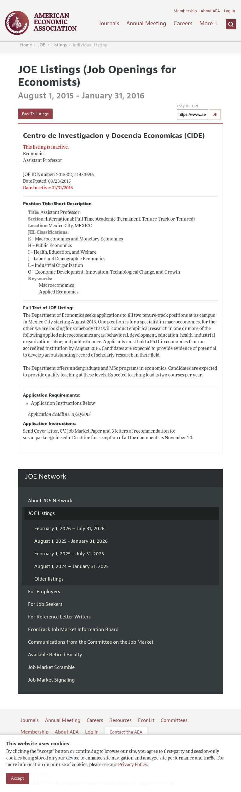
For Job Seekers (45, 604)
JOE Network (45, 476)
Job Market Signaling (51, 680)
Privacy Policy (132, 765)
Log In (229, 11)
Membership (185, 11)
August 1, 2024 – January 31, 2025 (71, 566)
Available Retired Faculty (55, 655)
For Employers (44, 591)
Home (26, 45)
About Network (50, 501)
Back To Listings (35, 113)
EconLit (146, 720)
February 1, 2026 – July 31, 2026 (69, 528)
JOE (41, 45)
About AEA (210, 11)
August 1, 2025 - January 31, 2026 (71, 541)
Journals (109, 23)
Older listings (49, 579)
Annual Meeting (146, 23)
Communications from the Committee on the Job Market (90, 642)
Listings (59, 45)
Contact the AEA (126, 732)
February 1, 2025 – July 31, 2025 (69, 554)
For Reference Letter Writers (59, 617)
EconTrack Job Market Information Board (73, 629)
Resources (120, 720)
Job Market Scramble (51, 667)
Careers (183, 23)
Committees (174, 720)
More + (208, 23)
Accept (17, 778)
